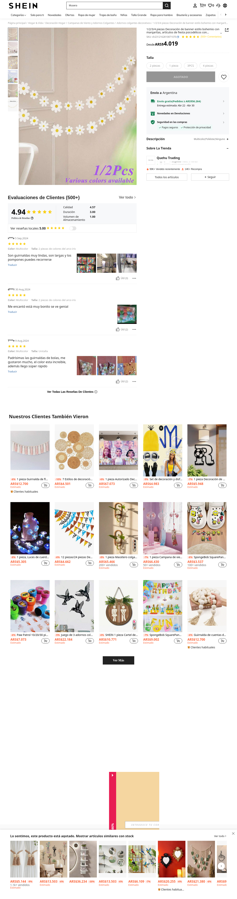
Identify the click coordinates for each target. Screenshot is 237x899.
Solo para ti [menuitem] (37, 15)
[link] (202, 5)
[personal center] (195, 5)
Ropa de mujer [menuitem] (86, 15)
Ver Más (118, 652)
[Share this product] (226, 30)
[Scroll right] (225, 15)
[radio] (155, 65)
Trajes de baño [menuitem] (108, 15)
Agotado (181, 77)
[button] (114, 5)
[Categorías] (19, 15)
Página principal (17, 23)
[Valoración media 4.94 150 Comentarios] (201, 37)
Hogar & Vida (35, 23)
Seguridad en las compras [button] (172, 122)
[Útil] (117, 275)
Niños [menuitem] (123, 15)
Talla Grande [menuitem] (138, 15)
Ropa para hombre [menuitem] (161, 15)
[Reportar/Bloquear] (134, 275)
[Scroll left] (220, 15)
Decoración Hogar (55, 23)
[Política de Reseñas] (22, 218)
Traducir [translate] (12, 262)
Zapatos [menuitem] (211, 15)
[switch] (72, 228)
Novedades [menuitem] (54, 15)
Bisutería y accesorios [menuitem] (189, 15)
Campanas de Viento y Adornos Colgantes (91, 23)
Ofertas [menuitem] (69, 15)
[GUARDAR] (223, 76)
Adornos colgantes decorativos (134, 23)
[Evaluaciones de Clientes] (72, 197)
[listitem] (30, 451)
